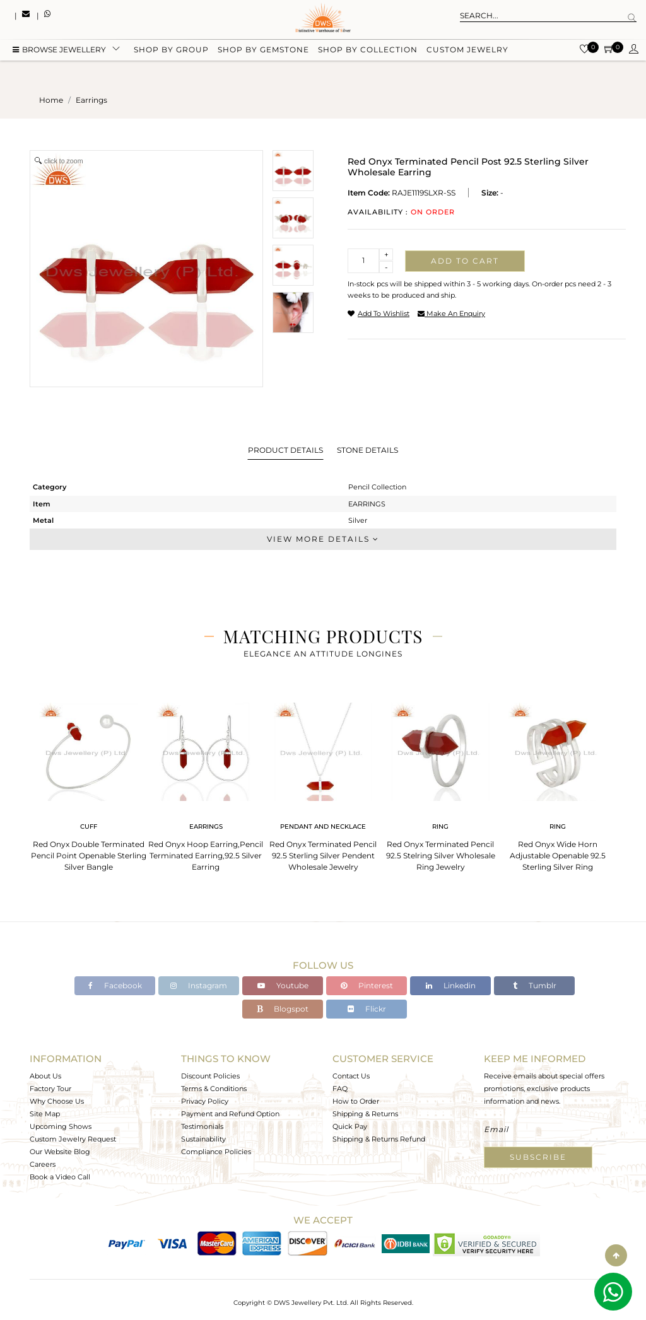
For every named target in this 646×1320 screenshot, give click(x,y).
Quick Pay (349, 1126)
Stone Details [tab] (367, 450)
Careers (43, 1164)
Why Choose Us (57, 1101)
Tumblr (534, 985)
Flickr (367, 1008)
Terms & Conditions (214, 1088)
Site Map (45, 1113)
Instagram (198, 985)
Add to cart (465, 261)
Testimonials (202, 1126)
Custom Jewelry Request (73, 1139)
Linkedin (451, 985)
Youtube (282, 985)
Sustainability (203, 1139)
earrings (91, 100)
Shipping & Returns (365, 1113)
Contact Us (351, 1076)
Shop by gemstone (263, 52)
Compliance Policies (216, 1151)
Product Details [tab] (285, 450)
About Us (45, 1076)
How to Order (355, 1101)
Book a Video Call (60, 1176)
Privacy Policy (204, 1101)
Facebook (115, 985)
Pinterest (367, 985)
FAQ (340, 1088)
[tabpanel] (88, 783)
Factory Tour (50, 1088)
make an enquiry (451, 313)
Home (51, 100)
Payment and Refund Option (230, 1113)
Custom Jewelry (467, 52)
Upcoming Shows (60, 1126)
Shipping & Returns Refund (378, 1139)
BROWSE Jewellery (59, 52)
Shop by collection (368, 52)
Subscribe (538, 1157)
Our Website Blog (60, 1151)
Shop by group (171, 52)
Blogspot (282, 1008)
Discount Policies (210, 1076)
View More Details (323, 539)
